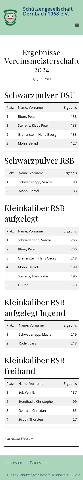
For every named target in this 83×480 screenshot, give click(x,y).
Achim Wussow (22, 438)
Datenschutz (39, 462)
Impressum (14, 462)
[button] (77, 25)
